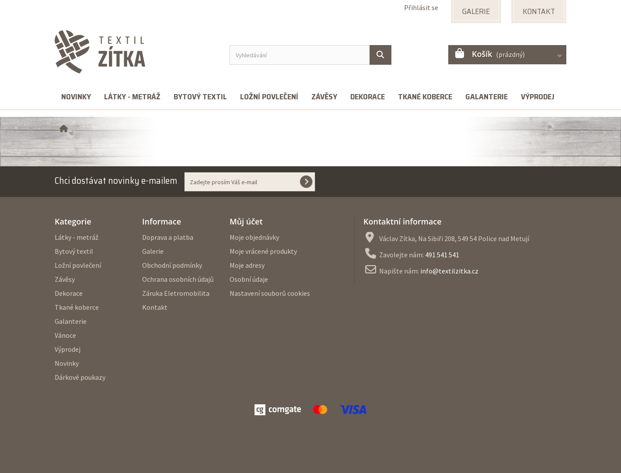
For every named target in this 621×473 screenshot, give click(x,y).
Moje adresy (247, 265)
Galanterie (486, 97)
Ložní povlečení (269, 97)
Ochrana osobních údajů (178, 279)
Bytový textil (200, 97)
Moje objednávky (254, 237)
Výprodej (538, 97)
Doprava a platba (167, 237)
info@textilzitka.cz (449, 270)
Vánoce (65, 335)
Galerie (153, 251)
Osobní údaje (249, 279)
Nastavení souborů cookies (270, 293)
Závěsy (324, 97)
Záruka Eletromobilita (175, 293)
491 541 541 (442, 254)
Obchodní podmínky (172, 265)
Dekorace (367, 97)
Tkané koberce (425, 97)
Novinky (76, 97)
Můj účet (246, 221)
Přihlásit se (421, 7)
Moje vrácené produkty (263, 251)
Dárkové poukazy (80, 377)
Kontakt (154, 307)
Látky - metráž (132, 97)
